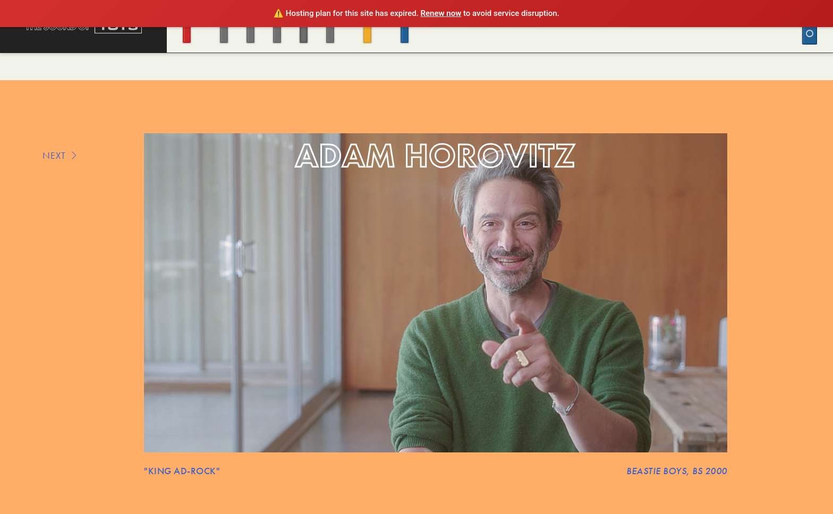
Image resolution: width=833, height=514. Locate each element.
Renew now (441, 13)
